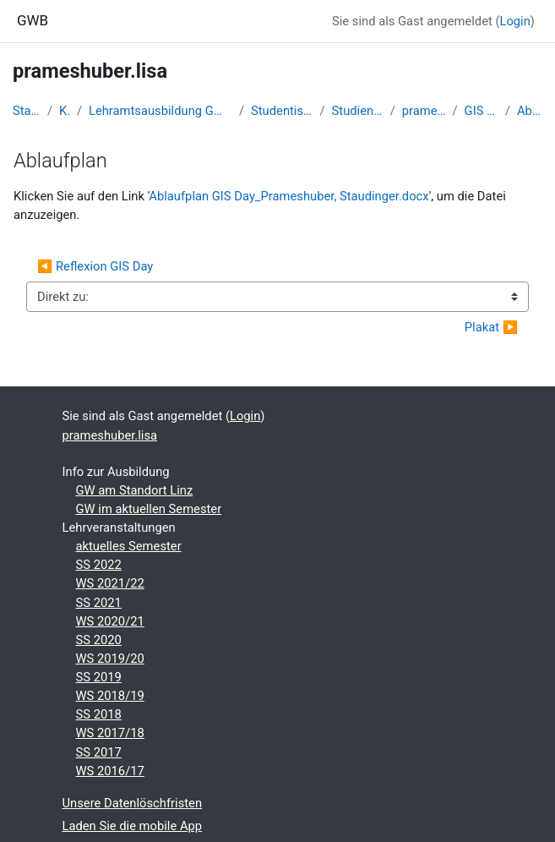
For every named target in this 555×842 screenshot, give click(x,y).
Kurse (64, 110)
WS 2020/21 (110, 621)
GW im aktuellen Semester (149, 509)
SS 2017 (99, 752)
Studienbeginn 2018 (358, 110)
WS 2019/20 (110, 658)
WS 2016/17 (110, 771)
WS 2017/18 (110, 733)
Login (514, 21)
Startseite (27, 110)
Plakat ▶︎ (491, 327)
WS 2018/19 (110, 695)
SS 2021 (99, 602)
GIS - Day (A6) (481, 110)
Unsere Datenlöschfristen (133, 803)
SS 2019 (99, 677)
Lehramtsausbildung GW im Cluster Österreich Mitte (160, 110)
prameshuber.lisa (424, 110)
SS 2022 (99, 564)
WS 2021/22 (110, 583)
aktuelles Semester (129, 546)
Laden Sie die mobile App (133, 826)
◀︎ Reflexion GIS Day (95, 266)
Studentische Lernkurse (282, 110)
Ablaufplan (529, 110)
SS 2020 (99, 640)
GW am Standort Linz (134, 490)
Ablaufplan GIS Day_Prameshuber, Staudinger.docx (288, 196)
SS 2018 (99, 714)
